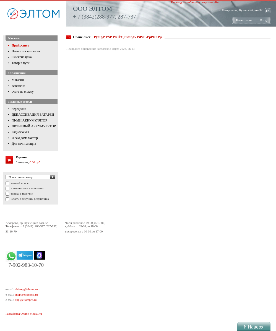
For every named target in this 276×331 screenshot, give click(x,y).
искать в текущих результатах (29, 198)
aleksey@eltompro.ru (28, 289)
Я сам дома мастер (25, 138)
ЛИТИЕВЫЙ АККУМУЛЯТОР (34, 126)
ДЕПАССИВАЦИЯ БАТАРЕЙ (33, 115)
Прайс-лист (20, 45)
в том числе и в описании (26, 188)
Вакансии (18, 86)
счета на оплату (22, 92)
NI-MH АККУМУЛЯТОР (29, 120)
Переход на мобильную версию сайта (195, 2)
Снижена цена (22, 57)
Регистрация (244, 20)
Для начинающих (24, 144)
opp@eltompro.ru (26, 299)
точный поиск (19, 183)
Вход (263, 20)
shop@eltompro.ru (26, 294)
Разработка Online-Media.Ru (24, 313)
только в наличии (21, 193)
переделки (19, 109)
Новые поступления (26, 51)
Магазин (18, 80)
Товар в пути (21, 63)
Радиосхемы (20, 132)
